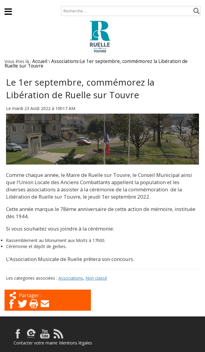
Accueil (10, 3)
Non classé (96, 278)
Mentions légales (75, 343)
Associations (65, 61)
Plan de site (38, 3)
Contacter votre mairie (35, 343)
